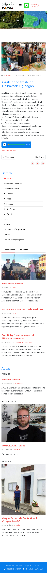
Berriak (15, 288)
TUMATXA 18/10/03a (13, 445)
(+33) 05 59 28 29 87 (13, 569)
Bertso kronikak (11, 379)
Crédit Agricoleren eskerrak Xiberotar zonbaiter (18, 337)
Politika (6, 235)
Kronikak (19, 384)
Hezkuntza (8, 75)
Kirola (6, 219)
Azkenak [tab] (23, 250)
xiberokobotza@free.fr (34, 569)
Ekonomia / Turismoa (23, 342)
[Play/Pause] (26, 5)
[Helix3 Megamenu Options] (20, 5)
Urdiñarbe (10, 209)
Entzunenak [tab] (9, 250)
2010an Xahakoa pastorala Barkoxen (22, 309)
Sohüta (9, 204)
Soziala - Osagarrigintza (13, 240)
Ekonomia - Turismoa (12, 184)
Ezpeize (9, 194)
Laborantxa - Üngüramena (14, 229)
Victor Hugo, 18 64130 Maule (30, 566)
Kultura (6, 224)
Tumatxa (16, 450)
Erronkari (10, 214)
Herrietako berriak (11, 189)
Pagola (9, 199)
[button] (5, 56)
